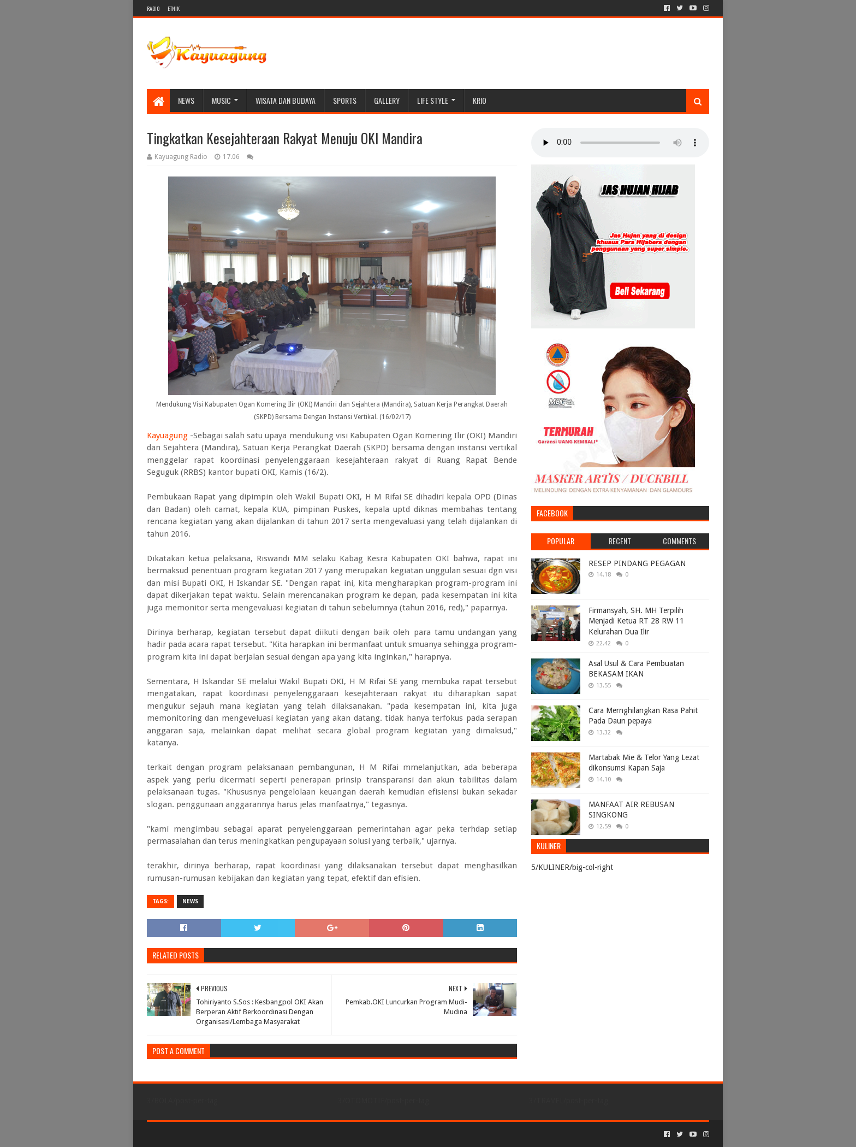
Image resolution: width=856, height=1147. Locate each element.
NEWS (186, 100)
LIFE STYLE (432, 100)
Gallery (387, 100)
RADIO (153, 8)
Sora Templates (207, 1134)
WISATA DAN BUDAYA (285, 100)
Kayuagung (167, 435)
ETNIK (174, 8)
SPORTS (344, 100)
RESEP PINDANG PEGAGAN (637, 563)
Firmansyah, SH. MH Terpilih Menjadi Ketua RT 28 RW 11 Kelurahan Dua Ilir (636, 621)
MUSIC (221, 100)
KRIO (479, 100)
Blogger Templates (270, 1134)
